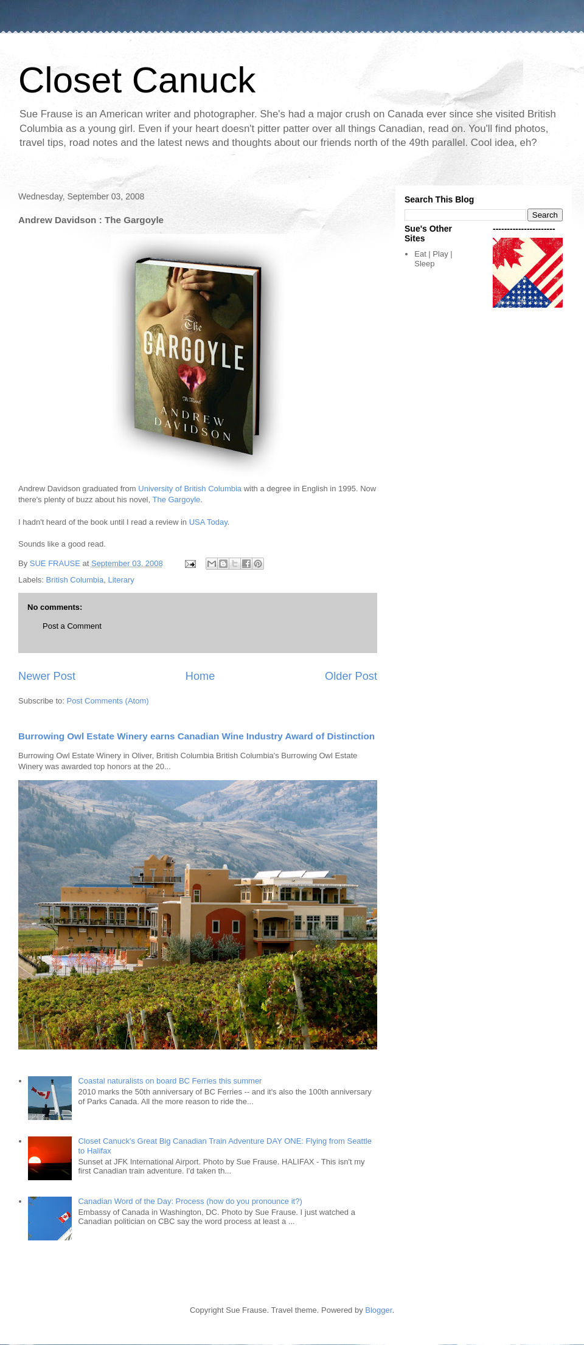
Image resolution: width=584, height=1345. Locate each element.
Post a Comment (72, 626)
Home (200, 676)
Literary (121, 579)
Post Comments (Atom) (108, 700)
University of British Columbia (190, 488)
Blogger (378, 1310)
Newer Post (46, 676)
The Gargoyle (177, 499)
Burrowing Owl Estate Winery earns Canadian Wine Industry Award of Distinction (196, 736)
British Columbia (75, 579)
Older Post (351, 676)
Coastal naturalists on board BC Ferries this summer (170, 1080)
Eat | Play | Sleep (433, 258)
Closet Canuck (136, 80)
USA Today (208, 522)
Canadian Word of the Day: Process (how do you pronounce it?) (190, 1201)
